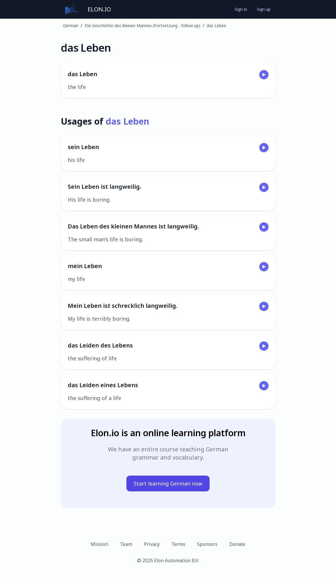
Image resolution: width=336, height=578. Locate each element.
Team (126, 544)
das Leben (216, 25)
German (70, 25)
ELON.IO (99, 9)
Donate (237, 544)
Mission (99, 544)
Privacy (152, 544)
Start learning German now (168, 483)
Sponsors (207, 544)
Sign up (264, 9)
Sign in (241, 9)
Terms (178, 544)
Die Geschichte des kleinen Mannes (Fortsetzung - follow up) (142, 25)
